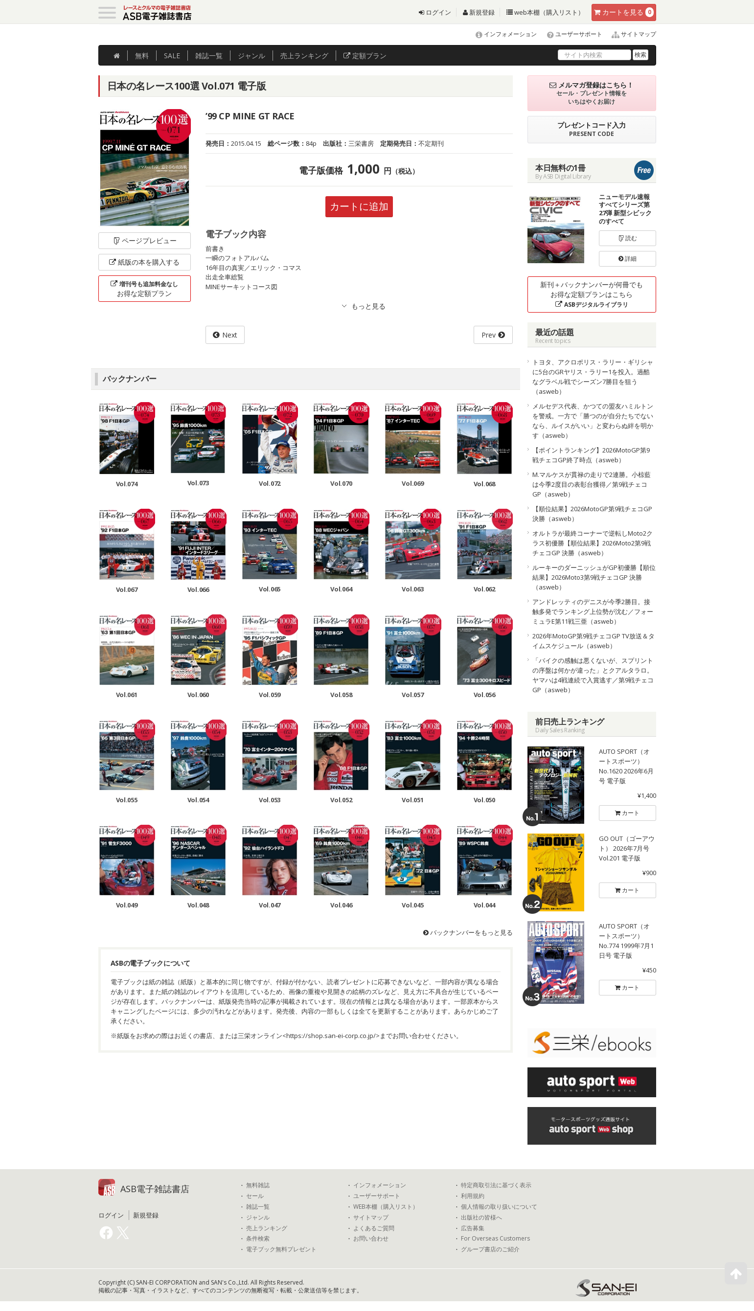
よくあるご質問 (373, 1228)
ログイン (435, 12)
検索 (640, 54)
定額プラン (365, 55)
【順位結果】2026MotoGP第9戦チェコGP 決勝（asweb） (592, 513)
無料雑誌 (258, 1185)
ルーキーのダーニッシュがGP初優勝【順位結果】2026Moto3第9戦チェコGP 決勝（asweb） (594, 577)
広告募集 (472, 1228)
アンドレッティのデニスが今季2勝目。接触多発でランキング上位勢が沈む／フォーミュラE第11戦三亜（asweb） (592, 611)
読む (628, 238)
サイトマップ (630, 34)
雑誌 (209, 55)
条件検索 (258, 1239)
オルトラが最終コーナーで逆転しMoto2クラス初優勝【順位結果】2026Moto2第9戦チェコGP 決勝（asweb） (592, 543)
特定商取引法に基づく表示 (496, 1185)
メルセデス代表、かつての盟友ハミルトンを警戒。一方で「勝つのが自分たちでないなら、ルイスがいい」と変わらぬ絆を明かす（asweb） (592, 421)
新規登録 (479, 12)
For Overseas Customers (495, 1239)
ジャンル (251, 55)
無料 (142, 55)
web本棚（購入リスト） (545, 12)
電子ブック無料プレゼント (281, 1249)
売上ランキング (266, 1228)
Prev (488, 334)
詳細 (627, 258)
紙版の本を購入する (144, 262)
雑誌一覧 (258, 1207)
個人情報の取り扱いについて (499, 1207)
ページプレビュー (145, 240)
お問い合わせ (370, 1239)
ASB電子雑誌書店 (154, 1189)
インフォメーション (502, 34)
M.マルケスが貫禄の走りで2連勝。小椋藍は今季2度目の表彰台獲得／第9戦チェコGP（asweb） (591, 484)
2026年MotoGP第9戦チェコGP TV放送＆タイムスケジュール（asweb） (593, 641)
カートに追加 (359, 206)
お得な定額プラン (144, 288)
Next (229, 334)
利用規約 (472, 1196)
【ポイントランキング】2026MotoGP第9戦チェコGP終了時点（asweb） (591, 455)
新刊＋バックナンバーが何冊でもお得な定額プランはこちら (591, 294)
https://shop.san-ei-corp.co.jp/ (331, 1035)
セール (255, 1196)
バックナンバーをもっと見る (468, 932)
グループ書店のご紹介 (490, 1249)
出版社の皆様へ (481, 1217)
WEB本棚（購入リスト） (385, 1207)
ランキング (304, 55)
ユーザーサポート (570, 34)
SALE (172, 55)
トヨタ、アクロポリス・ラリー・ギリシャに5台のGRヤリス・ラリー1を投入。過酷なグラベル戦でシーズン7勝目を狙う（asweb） (592, 377)
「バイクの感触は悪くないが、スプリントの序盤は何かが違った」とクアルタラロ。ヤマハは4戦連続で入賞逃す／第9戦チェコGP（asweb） (593, 675)
